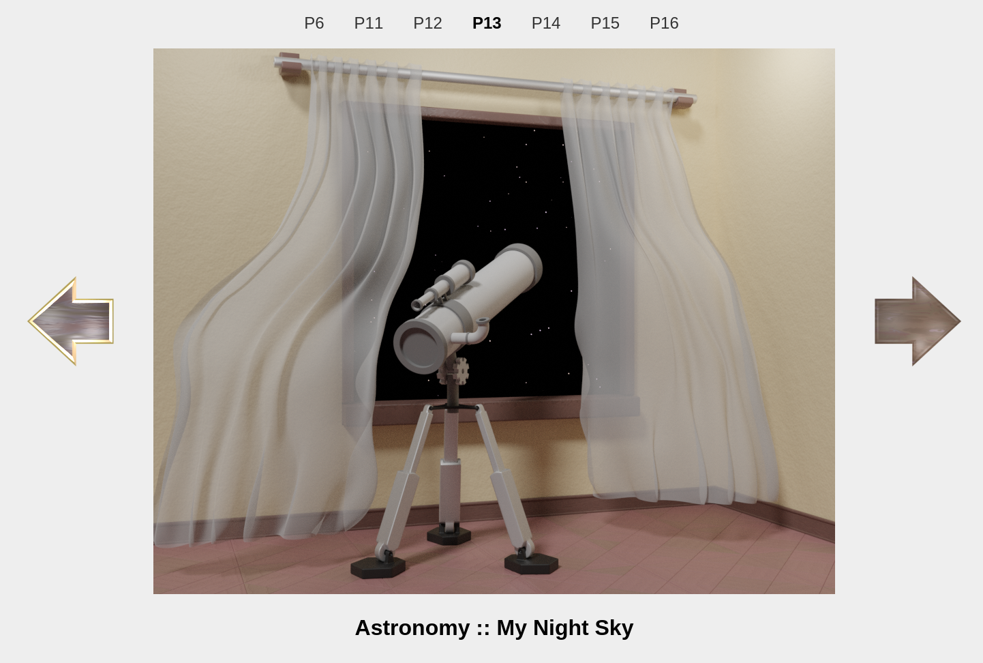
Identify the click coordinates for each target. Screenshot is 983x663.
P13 (487, 23)
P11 (369, 23)
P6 (314, 23)
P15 (605, 23)
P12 (427, 23)
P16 (664, 23)
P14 (546, 23)
